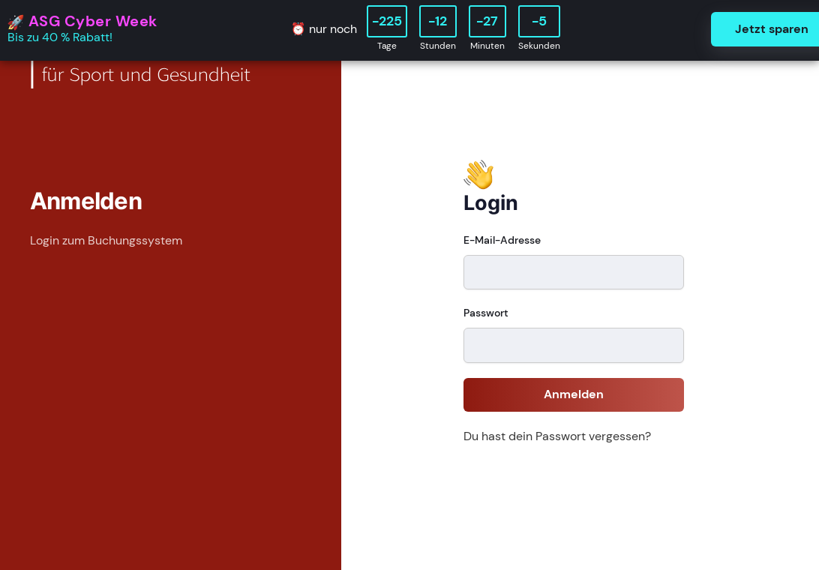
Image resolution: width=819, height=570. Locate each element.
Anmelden (574, 394)
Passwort (486, 313)
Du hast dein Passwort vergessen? (557, 436)
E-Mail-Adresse (502, 240)
